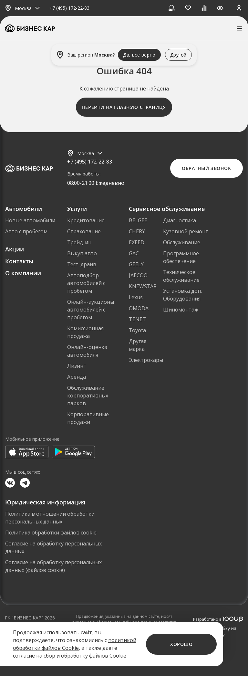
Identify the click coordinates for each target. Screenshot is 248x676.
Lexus (136, 297)
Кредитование (86, 220)
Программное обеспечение (181, 257)
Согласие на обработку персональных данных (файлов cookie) (53, 566)
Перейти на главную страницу (124, 107)
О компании (23, 273)
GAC (134, 253)
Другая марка (137, 345)
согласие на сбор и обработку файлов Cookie (69, 655)
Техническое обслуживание (181, 276)
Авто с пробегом (26, 231)
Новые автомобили (30, 220)
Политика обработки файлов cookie (51, 532)
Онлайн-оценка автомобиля (87, 350)
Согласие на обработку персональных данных (53, 547)
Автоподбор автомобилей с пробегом (86, 283)
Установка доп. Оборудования (182, 294)
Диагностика (179, 220)
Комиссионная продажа (85, 332)
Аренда (76, 376)
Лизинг (76, 365)
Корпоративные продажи (88, 418)
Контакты (19, 261)
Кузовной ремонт (185, 231)
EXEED (136, 242)
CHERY (137, 231)
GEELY (136, 264)
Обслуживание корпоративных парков (87, 395)
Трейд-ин (79, 242)
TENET (137, 319)
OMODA (139, 308)
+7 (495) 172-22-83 (69, 8)
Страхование (84, 231)
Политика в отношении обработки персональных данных (50, 517)
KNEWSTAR (143, 286)
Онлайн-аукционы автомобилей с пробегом (90, 309)
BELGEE (138, 220)
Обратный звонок (206, 168)
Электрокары (146, 360)
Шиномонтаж (180, 309)
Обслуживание (181, 242)
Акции (14, 249)
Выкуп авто (82, 253)
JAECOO (138, 275)
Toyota (137, 330)
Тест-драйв (81, 264)
